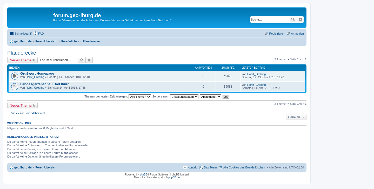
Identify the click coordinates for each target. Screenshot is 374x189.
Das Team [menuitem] (210, 167)
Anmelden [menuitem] (297, 33)
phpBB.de (174, 177)
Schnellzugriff (23, 33)
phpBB (143, 174)
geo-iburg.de (23, 167)
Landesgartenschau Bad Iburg (45, 84)
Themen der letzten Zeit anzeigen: (117, 96)
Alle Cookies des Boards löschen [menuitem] (244, 167)
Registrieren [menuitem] (276, 33)
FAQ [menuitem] (41, 33)
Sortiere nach (175, 96)
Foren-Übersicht (46, 167)
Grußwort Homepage (37, 73)
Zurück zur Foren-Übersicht (27, 113)
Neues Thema (21, 60)
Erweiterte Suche (300, 19)
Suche (293, 19)
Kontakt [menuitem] (192, 167)
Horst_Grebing (35, 77)
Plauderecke (21, 53)
